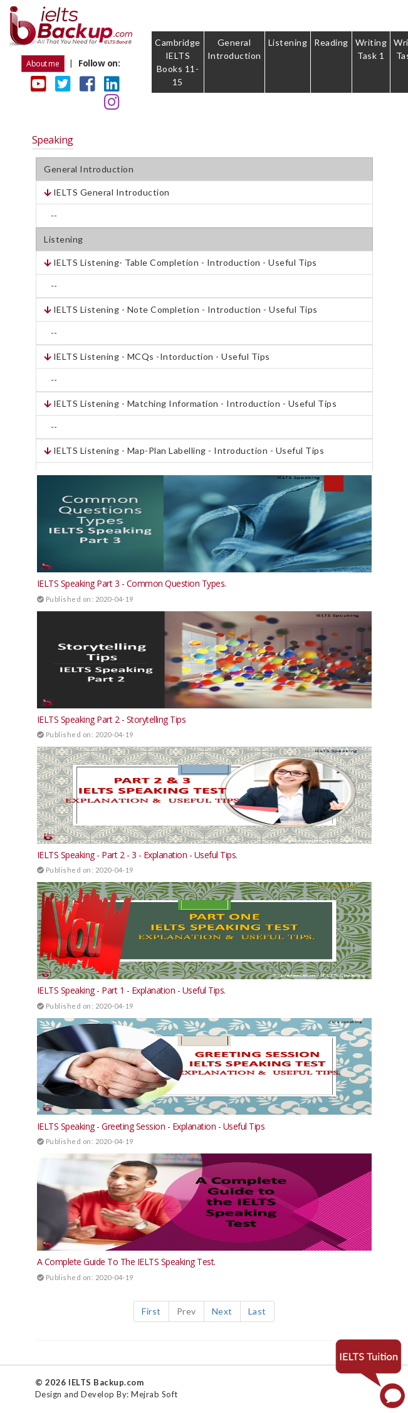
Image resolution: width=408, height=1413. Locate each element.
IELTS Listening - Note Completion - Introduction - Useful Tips (181, 309)
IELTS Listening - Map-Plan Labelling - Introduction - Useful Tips (184, 450)
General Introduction (234, 49)
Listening (288, 42)
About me (42, 63)
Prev (186, 1311)
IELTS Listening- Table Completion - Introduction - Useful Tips (180, 262)
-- (51, 215)
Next (222, 1311)
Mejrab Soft (154, 1394)
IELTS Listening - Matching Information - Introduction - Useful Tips (190, 403)
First (151, 1311)
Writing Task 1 (371, 49)
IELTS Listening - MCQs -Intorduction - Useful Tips (157, 356)
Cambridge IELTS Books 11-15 (178, 62)
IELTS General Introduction (107, 192)
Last (257, 1311)
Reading (331, 42)
